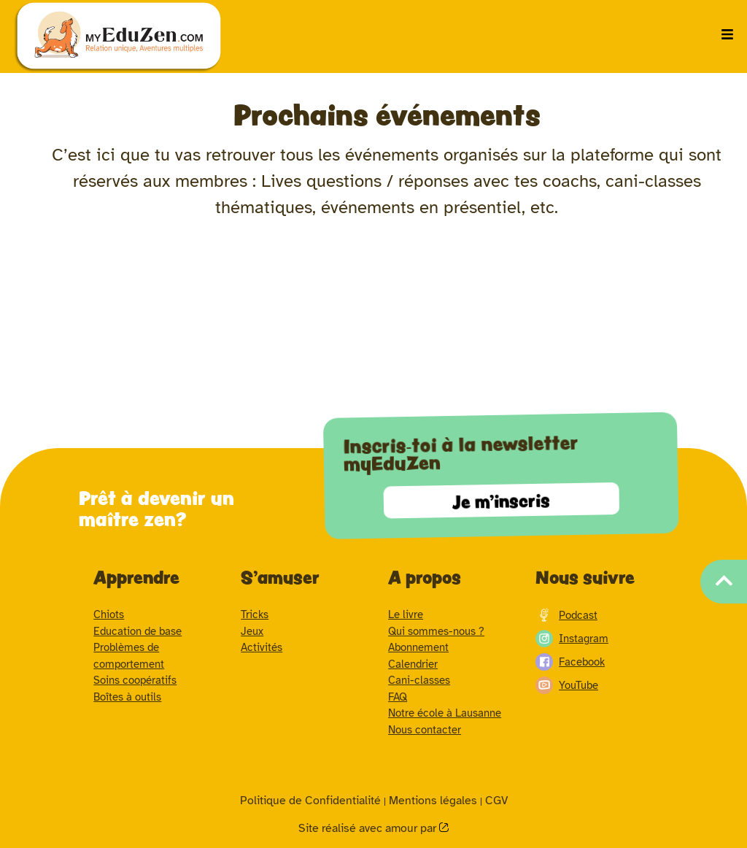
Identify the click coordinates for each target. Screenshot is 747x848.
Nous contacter (424, 729)
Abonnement (418, 647)
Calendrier (413, 664)
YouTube (566, 685)
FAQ (397, 697)
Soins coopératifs (135, 680)
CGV (496, 800)
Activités (261, 647)
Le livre (405, 614)
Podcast (566, 615)
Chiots (108, 614)
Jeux (252, 631)
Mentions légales (433, 800)
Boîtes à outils (127, 697)
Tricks (254, 614)
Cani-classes (419, 680)
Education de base (137, 631)
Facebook (570, 662)
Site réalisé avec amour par (368, 828)
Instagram (571, 638)
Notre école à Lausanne (444, 713)
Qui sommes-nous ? (436, 631)
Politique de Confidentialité (310, 800)
